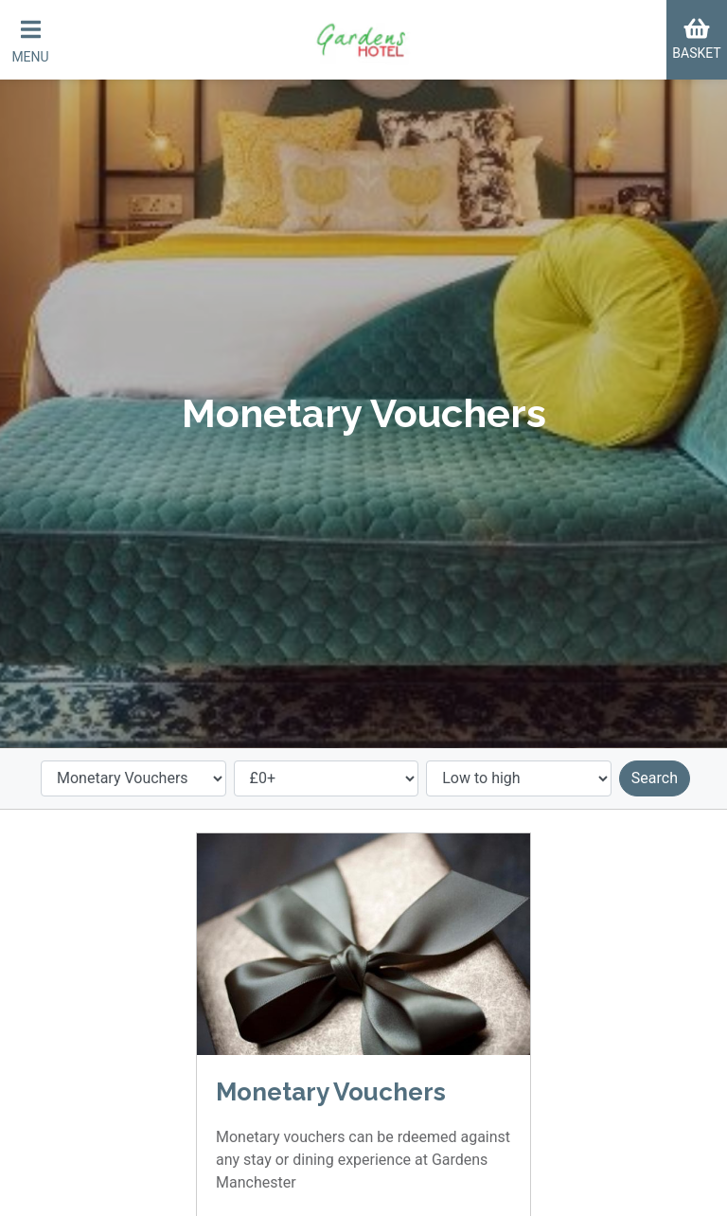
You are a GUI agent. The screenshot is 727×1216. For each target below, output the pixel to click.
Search (654, 778)
